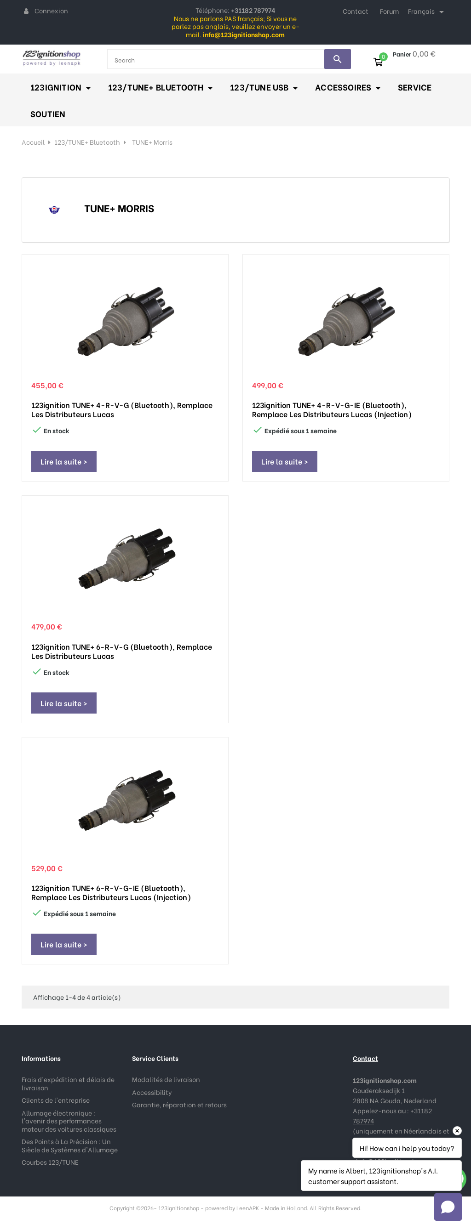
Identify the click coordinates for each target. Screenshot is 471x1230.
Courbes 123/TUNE (50, 1162)
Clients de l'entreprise (56, 1100)
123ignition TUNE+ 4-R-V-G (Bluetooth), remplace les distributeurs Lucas (122, 409)
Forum (389, 11)
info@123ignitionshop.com (397, 1161)
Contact (355, 11)
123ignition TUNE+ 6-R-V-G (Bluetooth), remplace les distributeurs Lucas (121, 651)
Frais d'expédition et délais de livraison (68, 1083)
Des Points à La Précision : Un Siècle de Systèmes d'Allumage (70, 1145)
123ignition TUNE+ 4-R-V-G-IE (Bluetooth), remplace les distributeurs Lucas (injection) (332, 409)
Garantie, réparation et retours (179, 1104)
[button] (448, 1207)
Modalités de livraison (166, 1079)
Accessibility (152, 1092)
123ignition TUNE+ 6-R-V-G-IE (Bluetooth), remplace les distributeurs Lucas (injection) (111, 892)
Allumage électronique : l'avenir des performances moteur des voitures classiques (69, 1121)
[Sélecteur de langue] (427, 12)
